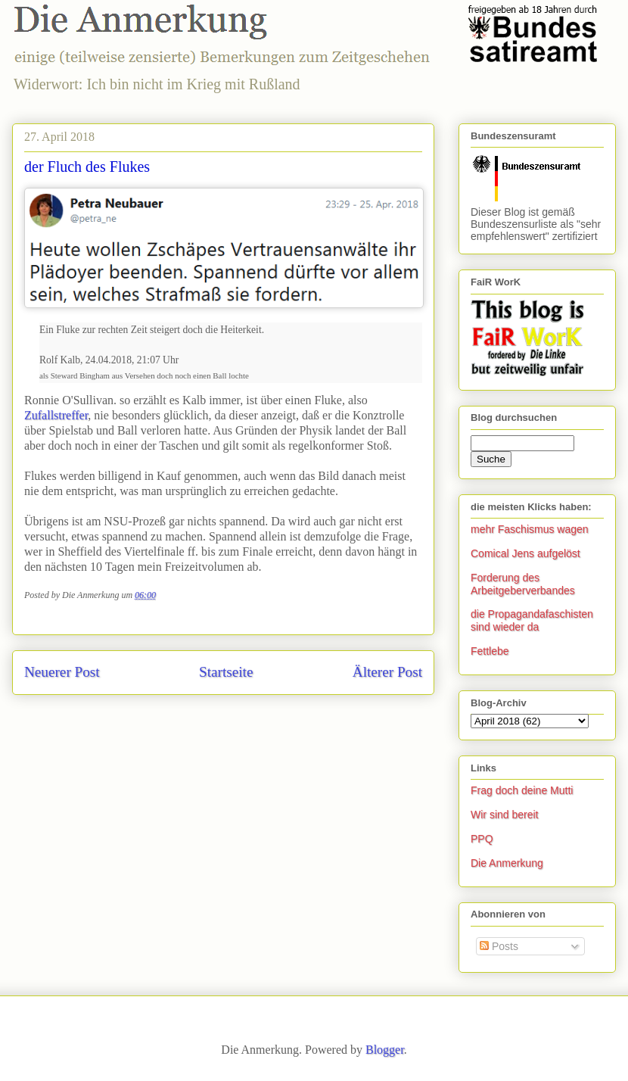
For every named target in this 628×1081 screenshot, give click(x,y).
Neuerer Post (62, 672)
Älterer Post (387, 672)
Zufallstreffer (56, 415)
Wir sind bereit (504, 814)
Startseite (226, 672)
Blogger (384, 1049)
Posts (499, 946)
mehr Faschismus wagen (530, 529)
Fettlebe (490, 651)
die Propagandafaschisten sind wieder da (532, 620)
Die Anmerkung (507, 863)
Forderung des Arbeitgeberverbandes (523, 584)
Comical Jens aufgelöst (525, 553)
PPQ (482, 839)
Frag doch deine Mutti (522, 790)
